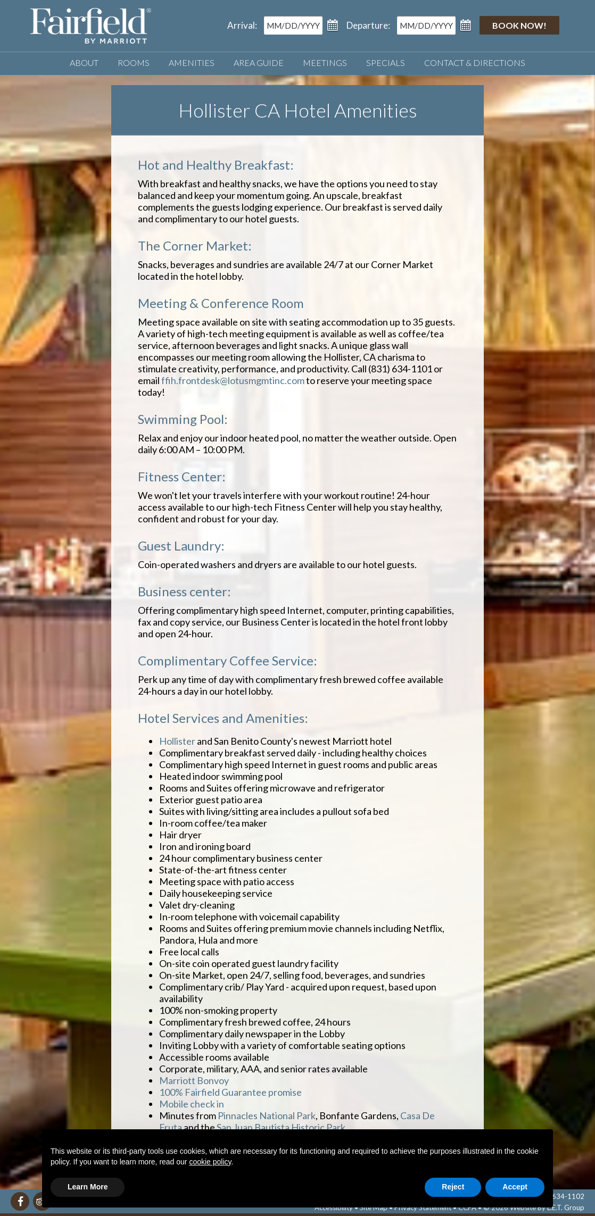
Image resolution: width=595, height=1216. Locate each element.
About (84, 62)
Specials (385, 62)
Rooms (134, 62)
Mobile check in (191, 1104)
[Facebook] (20, 1201)
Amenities (191, 62)
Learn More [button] (88, 1186)
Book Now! (519, 25)
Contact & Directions (474, 62)
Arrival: (242, 25)
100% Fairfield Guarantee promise (230, 1092)
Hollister (178, 741)
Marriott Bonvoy (194, 1080)
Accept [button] (514, 1186)
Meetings (325, 62)
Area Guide (259, 62)
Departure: (368, 25)
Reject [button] (453, 1186)
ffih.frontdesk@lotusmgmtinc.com (232, 380)
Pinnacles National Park (266, 1115)
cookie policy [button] (210, 1161)
